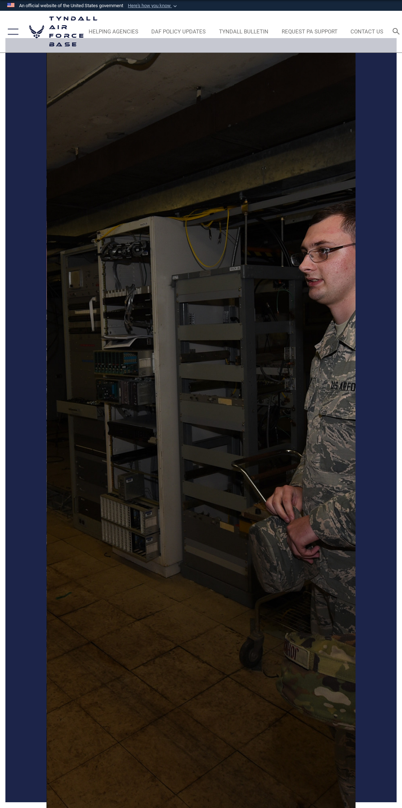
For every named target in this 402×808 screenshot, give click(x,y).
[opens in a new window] (309, 32)
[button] (153, 5)
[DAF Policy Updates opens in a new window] (179, 32)
